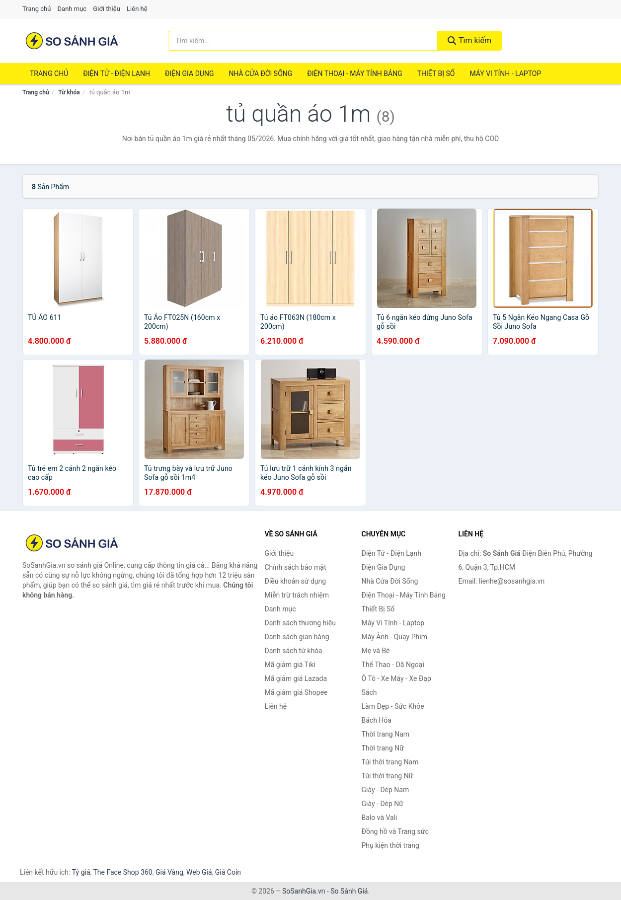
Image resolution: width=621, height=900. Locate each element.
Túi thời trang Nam (390, 762)
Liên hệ (137, 8)
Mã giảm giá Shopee (296, 692)
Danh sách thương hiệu (300, 623)
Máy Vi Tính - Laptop (505, 73)
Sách (369, 692)
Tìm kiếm (469, 40)
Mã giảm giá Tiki (290, 665)
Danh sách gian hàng (297, 637)
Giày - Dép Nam (385, 790)
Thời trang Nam (386, 734)
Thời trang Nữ (383, 748)
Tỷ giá (81, 872)
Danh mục (72, 8)
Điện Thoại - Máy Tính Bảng (354, 73)
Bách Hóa (376, 720)
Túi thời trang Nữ (387, 776)
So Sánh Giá (349, 891)
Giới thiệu (106, 8)
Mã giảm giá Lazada (296, 678)
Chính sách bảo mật (295, 567)
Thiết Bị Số (436, 73)
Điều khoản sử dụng (295, 581)
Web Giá (199, 872)
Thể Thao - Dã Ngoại (393, 665)
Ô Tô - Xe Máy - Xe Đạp (396, 678)
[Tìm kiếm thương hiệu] (303, 41)
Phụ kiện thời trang (390, 845)
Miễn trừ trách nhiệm (297, 595)
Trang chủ (36, 8)
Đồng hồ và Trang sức (395, 831)
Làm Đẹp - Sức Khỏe (393, 706)
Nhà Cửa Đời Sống (260, 73)
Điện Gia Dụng (189, 73)
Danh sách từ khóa (293, 651)
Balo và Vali (379, 818)
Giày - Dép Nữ (383, 804)
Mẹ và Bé (376, 651)
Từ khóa (68, 92)
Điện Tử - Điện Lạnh (116, 73)
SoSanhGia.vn (303, 891)
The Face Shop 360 (122, 872)
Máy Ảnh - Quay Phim (394, 637)
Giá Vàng (169, 872)
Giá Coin (228, 872)
